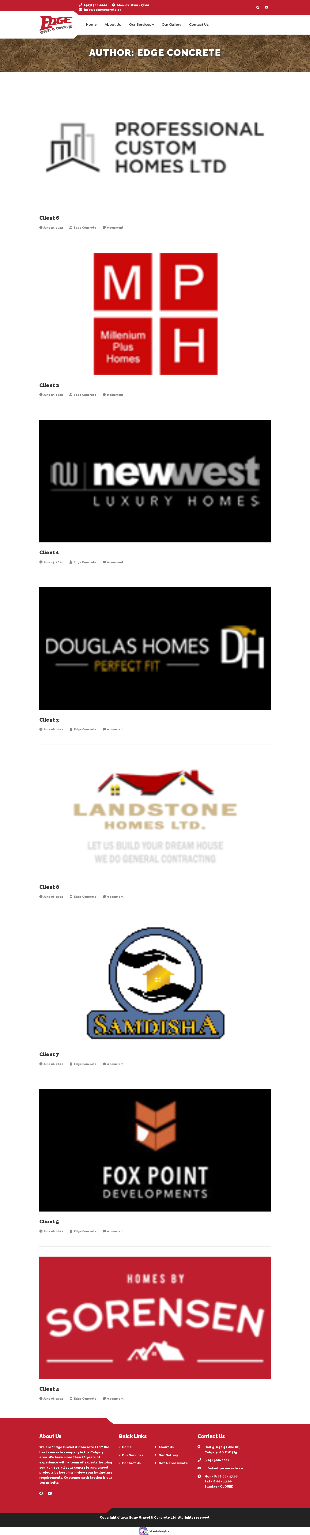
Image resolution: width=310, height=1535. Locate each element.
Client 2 (49, 385)
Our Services (141, 24)
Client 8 (49, 887)
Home (91, 24)
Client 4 (49, 1389)
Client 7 (49, 1054)
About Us (113, 24)
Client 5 (49, 1222)
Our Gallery (171, 24)
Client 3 (49, 720)
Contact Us (200, 24)
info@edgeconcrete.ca (102, 9)
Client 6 (49, 218)
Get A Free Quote (173, 1463)
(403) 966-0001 (96, 5)
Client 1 (49, 552)
